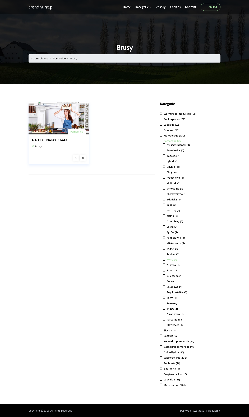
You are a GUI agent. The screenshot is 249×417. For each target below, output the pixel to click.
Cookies (175, 7)
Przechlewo (175, 177)
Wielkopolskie (175, 357)
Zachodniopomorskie (179, 346)
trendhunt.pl (41, 7)
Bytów (172, 232)
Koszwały (174, 303)
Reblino (173, 254)
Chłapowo (174, 286)
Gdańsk (174, 199)
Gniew (172, 281)
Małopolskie (174, 135)
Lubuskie (171, 124)
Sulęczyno (174, 276)
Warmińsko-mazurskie (180, 113)
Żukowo (173, 265)
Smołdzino (175, 188)
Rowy (172, 297)
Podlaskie (172, 363)
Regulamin (214, 410)
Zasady (161, 7)
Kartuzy (173, 210)
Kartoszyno (175, 319)
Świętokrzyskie (175, 374)
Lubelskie (172, 379)
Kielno (172, 215)
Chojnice (173, 172)
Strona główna (39, 58)
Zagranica (172, 368)
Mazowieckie (175, 385)
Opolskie (171, 130)
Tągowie (173, 155)
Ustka (172, 226)
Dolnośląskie (174, 352)
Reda (171, 205)
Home (127, 7)
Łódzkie (171, 335)
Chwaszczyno (176, 194)
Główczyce (175, 325)
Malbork (173, 183)
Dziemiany (175, 221)
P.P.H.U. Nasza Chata (49, 140)
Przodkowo (175, 314)
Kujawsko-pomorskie (179, 341)
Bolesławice (175, 150)
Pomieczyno (176, 237)
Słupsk (172, 248)
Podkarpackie (174, 119)
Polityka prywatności (192, 410)
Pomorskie (59, 58)
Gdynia (173, 166)
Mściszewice (176, 243)
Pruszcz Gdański (178, 145)
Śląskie (171, 330)
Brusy (38, 146)
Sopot (172, 270)
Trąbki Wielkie (177, 292)
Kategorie (143, 7)
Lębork (172, 161)
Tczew (172, 308)
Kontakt (190, 7)
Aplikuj (210, 6)
